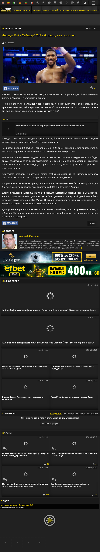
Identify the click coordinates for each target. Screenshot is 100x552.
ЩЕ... (6, 119)
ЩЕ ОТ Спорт (10, 281)
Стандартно (56, 414)
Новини (26, 10)
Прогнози (36, 10)
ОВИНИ (6, 433)
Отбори (66, 10)
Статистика (76, 10)
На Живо (17, 10)
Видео (46, 10)
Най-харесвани (91, 414)
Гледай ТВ (56, 10)
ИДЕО (5, 500)
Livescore (87, 10)
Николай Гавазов (28, 236)
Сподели (11, 88)
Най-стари (78, 414)
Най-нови (67, 414)
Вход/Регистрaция (50, 423)
